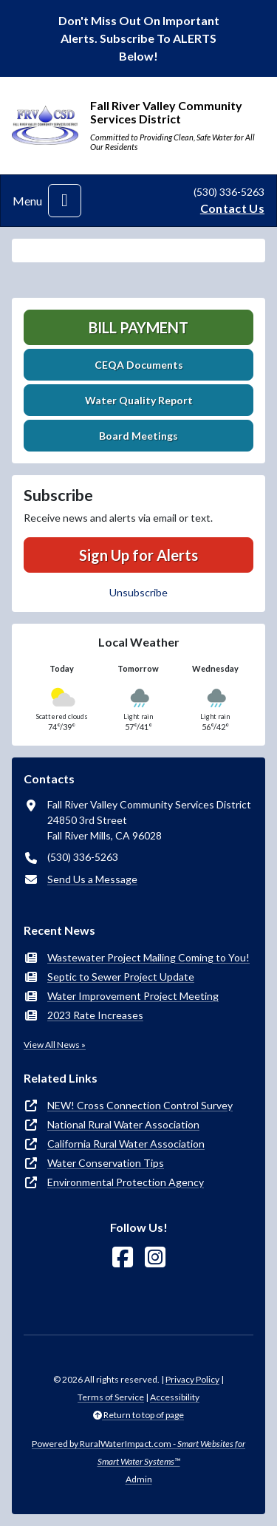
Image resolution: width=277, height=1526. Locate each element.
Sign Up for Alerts (138, 555)
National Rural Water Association (123, 1124)
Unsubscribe (138, 592)
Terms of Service (111, 1397)
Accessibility (174, 1397)
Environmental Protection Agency (125, 1182)
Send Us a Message (92, 879)
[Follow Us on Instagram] (155, 1257)
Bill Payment (138, 327)
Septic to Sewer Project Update (120, 976)
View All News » (55, 1044)
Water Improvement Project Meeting (133, 995)
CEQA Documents (139, 364)
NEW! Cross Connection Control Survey (140, 1105)
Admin (139, 1479)
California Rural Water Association (126, 1143)
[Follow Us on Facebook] (122, 1257)
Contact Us (232, 208)
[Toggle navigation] (64, 200)
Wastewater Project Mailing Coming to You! (148, 957)
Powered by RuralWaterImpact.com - (138, 1452)
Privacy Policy (192, 1379)
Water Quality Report (139, 400)
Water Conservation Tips (105, 1163)
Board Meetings (138, 435)
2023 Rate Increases (95, 1015)
